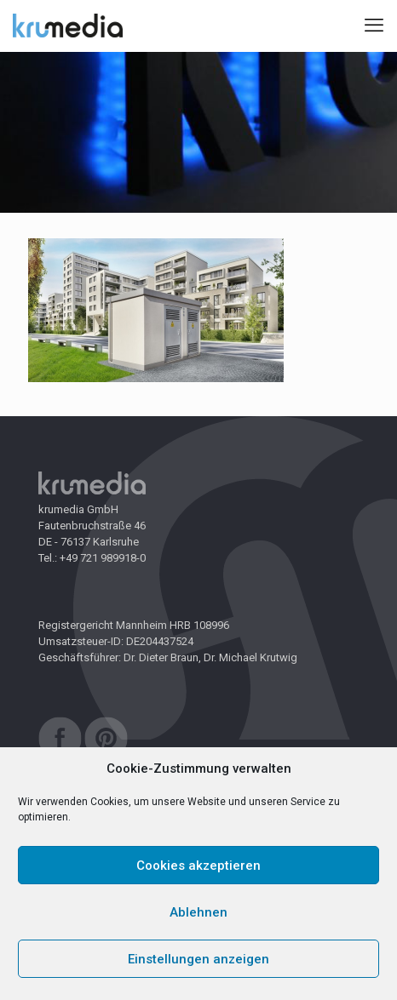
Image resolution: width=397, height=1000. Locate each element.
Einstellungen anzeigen (198, 959)
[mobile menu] (374, 25)
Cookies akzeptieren (198, 865)
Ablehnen (198, 912)
